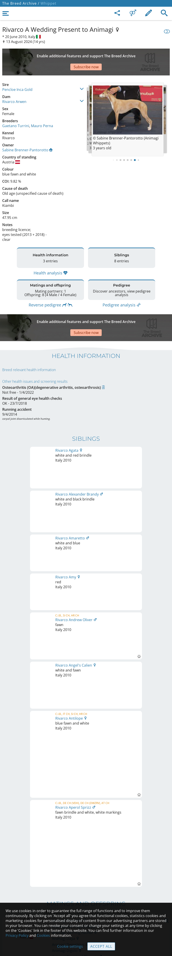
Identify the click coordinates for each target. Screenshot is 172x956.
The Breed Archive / (20, 3)
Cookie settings (70, 946)
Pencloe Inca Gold (17, 73)
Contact (86, 886)
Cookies (43, 935)
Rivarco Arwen (14, 85)
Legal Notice (86, 877)
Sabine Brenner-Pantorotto (27, 134)
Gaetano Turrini (15, 110)
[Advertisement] (86, 54)
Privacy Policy (17, 935)
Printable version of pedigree (86, 621)
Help (86, 896)
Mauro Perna (42, 110)
